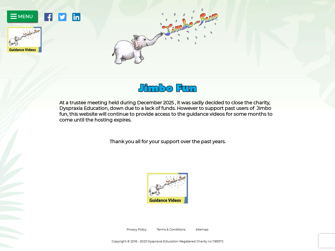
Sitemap (202, 229)
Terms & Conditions (171, 229)
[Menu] (22, 16)
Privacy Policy (137, 229)
